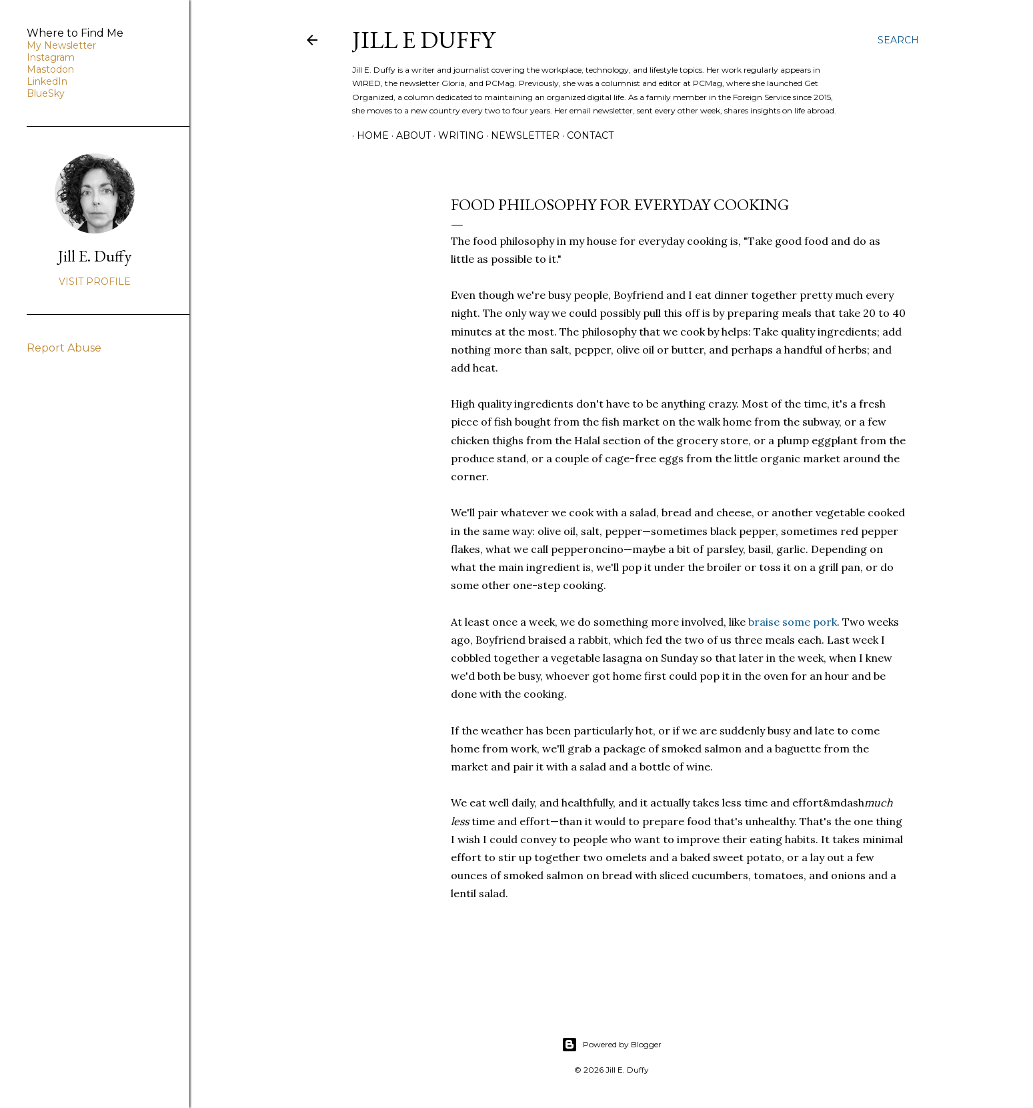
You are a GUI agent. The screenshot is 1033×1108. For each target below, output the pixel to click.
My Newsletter (61, 45)
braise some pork (792, 621)
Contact (585, 135)
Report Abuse (64, 348)
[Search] (898, 40)
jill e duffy (423, 39)
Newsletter (520, 135)
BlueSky (46, 93)
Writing (456, 135)
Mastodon (50, 69)
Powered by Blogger (612, 1045)
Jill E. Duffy (94, 255)
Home (368, 135)
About (408, 135)
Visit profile (95, 281)
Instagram (51, 57)
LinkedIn (47, 81)
